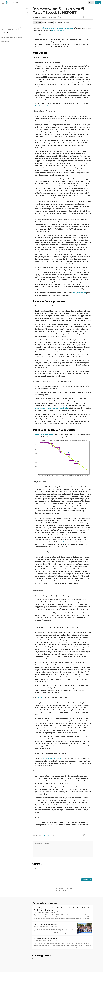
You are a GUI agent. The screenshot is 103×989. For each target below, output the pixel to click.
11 (56, 926)
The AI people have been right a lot (46, 924)
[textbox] (62, 872)
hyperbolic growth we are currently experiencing (52, 408)
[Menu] (3, 3)
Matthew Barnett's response (43, 434)
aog (36, 17)
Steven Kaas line (68, 542)
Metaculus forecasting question (53, 758)
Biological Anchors (79, 293)
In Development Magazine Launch (45, 938)
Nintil (49, 106)
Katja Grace (39, 106)
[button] (45, 835)
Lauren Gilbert (38, 940)
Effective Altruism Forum (17, 3)
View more (35, 959)
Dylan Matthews (38, 926)
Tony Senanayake (39, 912)
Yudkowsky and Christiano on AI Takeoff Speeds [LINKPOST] (11, 28)
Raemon (39, 697)
